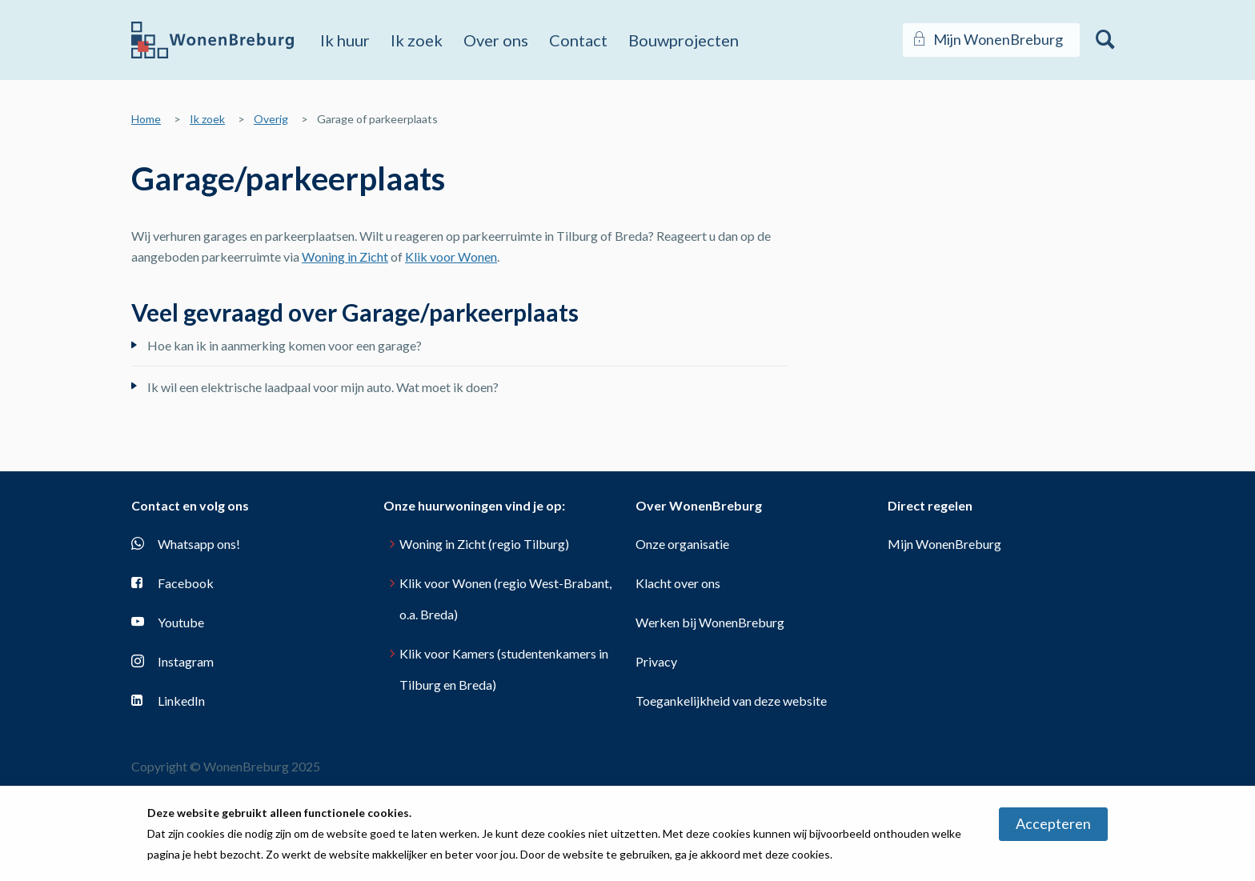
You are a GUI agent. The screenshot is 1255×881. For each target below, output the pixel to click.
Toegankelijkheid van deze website (731, 700)
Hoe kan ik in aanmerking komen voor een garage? (284, 345)
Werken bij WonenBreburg (710, 622)
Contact (578, 40)
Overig (271, 119)
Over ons (495, 40)
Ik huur (345, 40)
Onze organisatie (682, 543)
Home (146, 119)
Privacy (656, 661)
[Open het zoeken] (1106, 40)
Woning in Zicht (345, 256)
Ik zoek (417, 40)
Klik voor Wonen (451, 256)
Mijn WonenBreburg (944, 543)
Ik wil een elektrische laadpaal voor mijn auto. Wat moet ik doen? (323, 386)
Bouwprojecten (683, 40)
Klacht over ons (678, 583)
